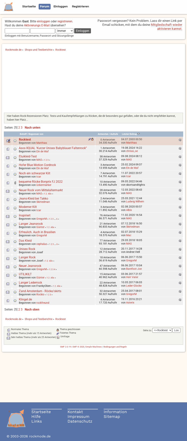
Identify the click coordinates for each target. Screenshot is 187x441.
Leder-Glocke (134, 285)
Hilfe (36, 416)
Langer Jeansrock (31, 224)
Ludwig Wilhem (135, 201)
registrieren (64, 21)
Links (36, 421)
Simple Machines (93, 347)
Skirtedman (43, 201)
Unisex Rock (27, 249)
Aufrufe (114, 134)
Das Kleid (25, 240)
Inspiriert (24, 215)
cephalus (41, 243)
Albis (129, 209)
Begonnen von (36, 134)
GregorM (41, 218)
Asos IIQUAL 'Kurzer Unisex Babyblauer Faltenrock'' (53, 148)
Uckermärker (43, 184)
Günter (40, 227)
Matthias (41, 142)
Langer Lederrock (30, 282)
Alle (50, 193)
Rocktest (25, 139)
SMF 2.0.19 (65, 347)
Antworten (103, 134)
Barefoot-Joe (134, 268)
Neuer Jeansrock (30, 266)
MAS (39, 159)
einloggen (43, 21)
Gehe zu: (147, 330)
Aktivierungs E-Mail (37, 25)
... (55, 219)
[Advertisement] (93, 83)
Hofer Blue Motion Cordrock (37, 165)
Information (115, 411)
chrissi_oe (132, 151)
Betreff (23, 134)
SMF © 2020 (78, 347)
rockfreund (42, 302)
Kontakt (75, 411)
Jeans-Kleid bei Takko (33, 198)
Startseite (41, 411)
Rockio (40, 294)
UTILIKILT (25, 274)
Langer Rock (27, 257)
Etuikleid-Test (28, 156)
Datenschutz (80, 421)
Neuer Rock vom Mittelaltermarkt (41, 190)
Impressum (78, 416)
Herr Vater (132, 277)
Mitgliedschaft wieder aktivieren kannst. (166, 27)
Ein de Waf (42, 151)
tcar (38, 176)
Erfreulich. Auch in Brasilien (37, 232)
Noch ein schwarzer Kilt (34, 173)
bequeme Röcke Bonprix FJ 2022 (41, 181)
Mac (128, 235)
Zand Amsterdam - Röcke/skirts (40, 291)
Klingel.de (25, 299)
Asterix (130, 302)
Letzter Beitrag (131, 134)
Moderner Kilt (28, 207)
